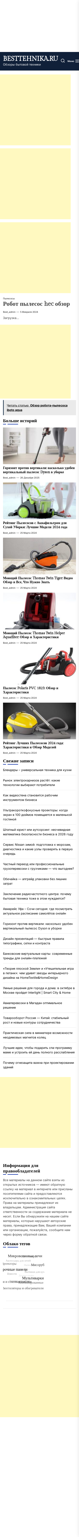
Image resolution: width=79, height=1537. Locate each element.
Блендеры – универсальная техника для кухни (37, 770)
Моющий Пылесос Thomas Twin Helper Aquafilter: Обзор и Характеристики (34, 635)
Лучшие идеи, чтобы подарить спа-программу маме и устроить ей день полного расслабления (39, 1050)
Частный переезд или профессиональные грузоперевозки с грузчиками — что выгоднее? (38, 866)
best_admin (9, 311)
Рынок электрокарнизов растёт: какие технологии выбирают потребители (31, 782)
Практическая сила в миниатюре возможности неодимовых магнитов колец (37, 1035)
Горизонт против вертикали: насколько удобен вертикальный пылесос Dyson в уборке (39, 470)
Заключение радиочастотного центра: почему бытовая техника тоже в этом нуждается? (37, 896)
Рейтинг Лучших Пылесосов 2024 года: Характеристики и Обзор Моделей (33, 745)
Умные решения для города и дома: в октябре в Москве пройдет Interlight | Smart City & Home (39, 990)
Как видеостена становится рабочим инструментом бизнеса (30, 797)
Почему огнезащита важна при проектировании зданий (38, 1065)
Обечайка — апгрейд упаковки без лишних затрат (35, 881)
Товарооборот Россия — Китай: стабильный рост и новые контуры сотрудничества (36, 1020)
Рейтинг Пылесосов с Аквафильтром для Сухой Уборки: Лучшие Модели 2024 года (35, 525)
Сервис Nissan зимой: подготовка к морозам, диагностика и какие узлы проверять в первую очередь (38, 849)
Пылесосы (9, 298)
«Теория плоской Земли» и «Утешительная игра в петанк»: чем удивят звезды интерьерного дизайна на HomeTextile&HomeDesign (38, 973)
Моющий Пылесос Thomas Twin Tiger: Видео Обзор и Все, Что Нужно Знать (38, 580)
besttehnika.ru (30, 59)
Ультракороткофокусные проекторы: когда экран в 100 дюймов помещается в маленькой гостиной (37, 814)
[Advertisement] (35, 109)
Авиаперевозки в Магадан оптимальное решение (32, 1005)
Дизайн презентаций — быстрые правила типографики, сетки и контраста (33, 941)
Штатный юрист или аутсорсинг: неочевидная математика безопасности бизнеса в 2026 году (38, 832)
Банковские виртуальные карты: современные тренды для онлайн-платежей (37, 956)
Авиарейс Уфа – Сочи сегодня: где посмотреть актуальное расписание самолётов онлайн (37, 911)
